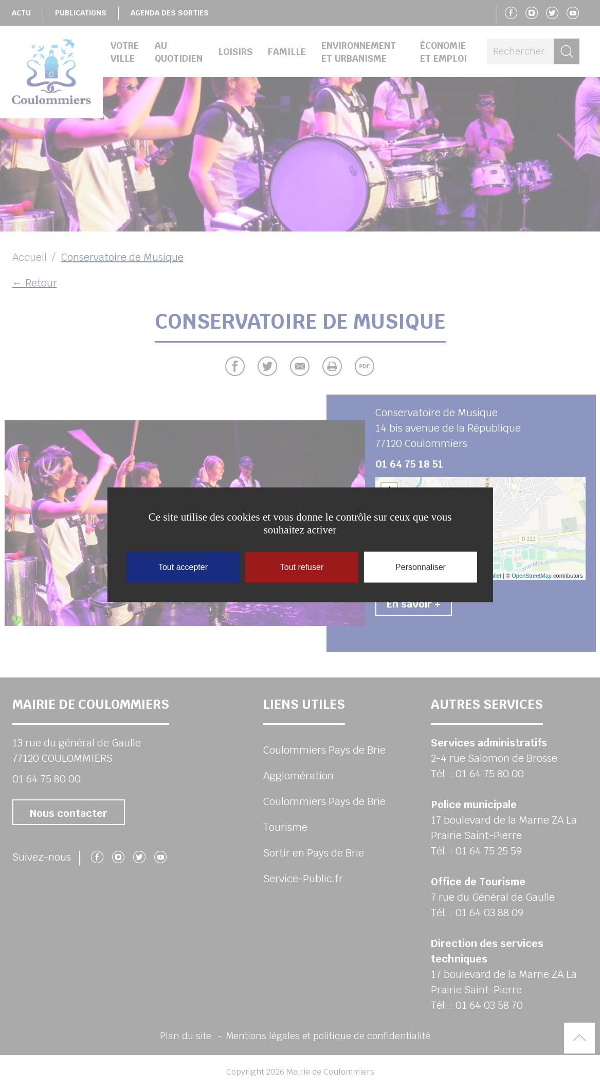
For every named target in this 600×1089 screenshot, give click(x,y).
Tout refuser (301, 566)
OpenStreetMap (532, 576)
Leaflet (492, 576)
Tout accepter (183, 566)
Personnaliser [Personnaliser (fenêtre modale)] (420, 566)
